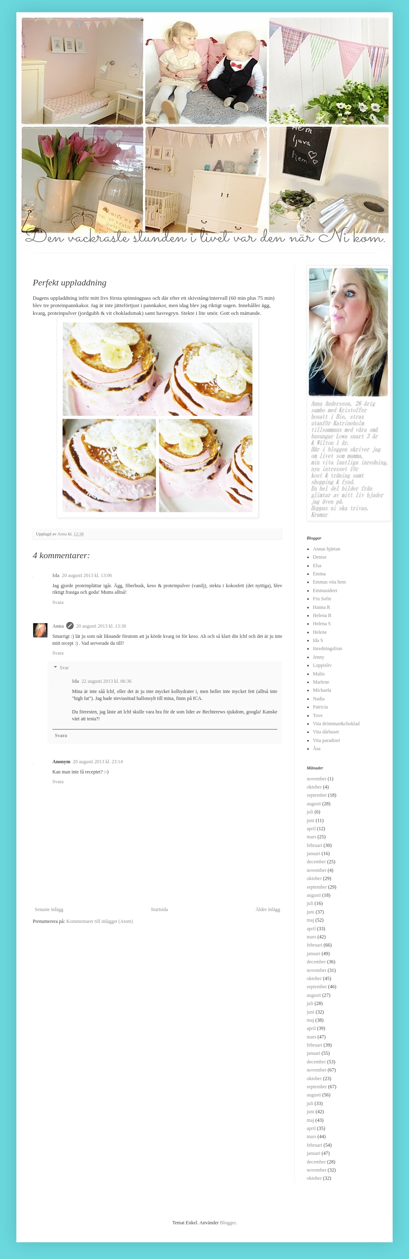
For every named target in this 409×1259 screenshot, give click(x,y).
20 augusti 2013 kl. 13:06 (87, 575)
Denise (319, 557)
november (316, 779)
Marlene (321, 682)
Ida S (318, 640)
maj (310, 920)
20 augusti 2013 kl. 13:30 (101, 626)
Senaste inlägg (49, 909)
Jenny (318, 657)
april (311, 828)
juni (311, 820)
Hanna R (321, 607)
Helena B (322, 615)
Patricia (320, 707)
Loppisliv (322, 665)
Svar (64, 668)
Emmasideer (325, 590)
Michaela (322, 690)
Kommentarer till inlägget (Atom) (99, 921)
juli (310, 812)
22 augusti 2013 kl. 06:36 (106, 681)
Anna (58, 626)
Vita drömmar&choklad (336, 723)
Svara (57, 602)
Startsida (159, 909)
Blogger (228, 1223)
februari (314, 845)
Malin (319, 674)
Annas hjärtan (326, 549)
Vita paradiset (326, 740)
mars (311, 837)
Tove (318, 715)
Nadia (319, 699)
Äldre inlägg (268, 909)
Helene (320, 632)
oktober (314, 787)
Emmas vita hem (329, 582)
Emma (319, 574)
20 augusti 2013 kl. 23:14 (98, 761)
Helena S (322, 623)
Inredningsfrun (327, 648)
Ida (55, 575)
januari (313, 853)
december (316, 862)
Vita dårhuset (326, 732)
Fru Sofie (322, 599)
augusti (314, 804)
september (317, 795)
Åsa (317, 748)
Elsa (317, 565)
